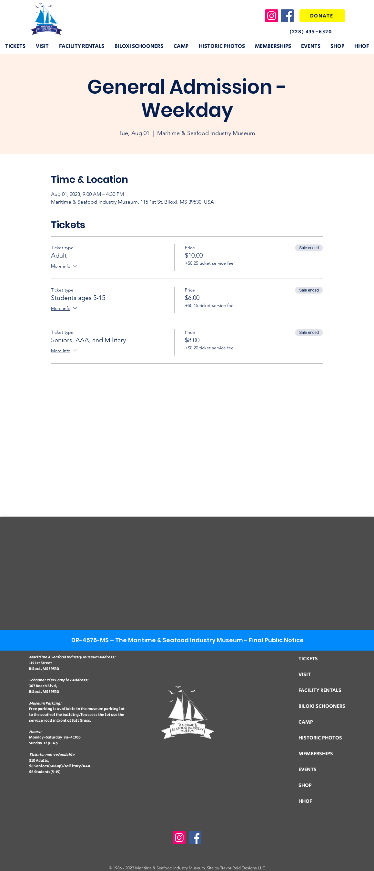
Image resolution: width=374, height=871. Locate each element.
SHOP (305, 785)
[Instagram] (271, 15)
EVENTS (307, 769)
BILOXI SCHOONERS (321, 706)
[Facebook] (287, 15)
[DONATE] (322, 15)
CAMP (305, 722)
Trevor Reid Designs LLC (242, 868)
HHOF (305, 801)
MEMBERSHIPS (315, 754)
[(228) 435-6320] (316, 31)
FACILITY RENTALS (319, 690)
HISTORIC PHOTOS (320, 738)
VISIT (304, 674)
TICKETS (308, 659)
